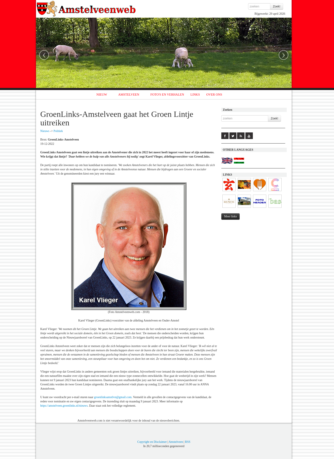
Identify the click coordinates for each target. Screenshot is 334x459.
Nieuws (44, 131)
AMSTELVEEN (128, 94)
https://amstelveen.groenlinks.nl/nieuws (64, 405)
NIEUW (101, 94)
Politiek (58, 131)
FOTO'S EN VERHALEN (167, 94)
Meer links (230, 216)
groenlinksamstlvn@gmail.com (113, 397)
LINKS (195, 94)
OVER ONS (214, 94)
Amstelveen (176, 441)
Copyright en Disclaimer (152, 441)
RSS (187, 441)
